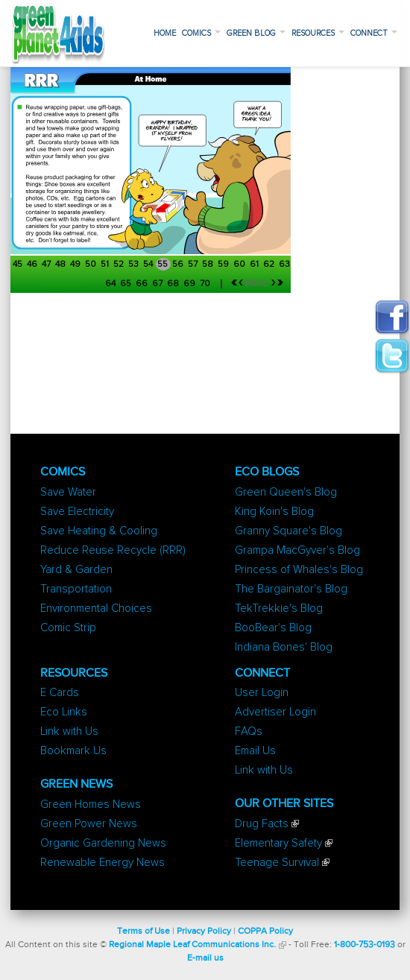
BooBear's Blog (273, 627)
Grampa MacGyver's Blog (297, 550)
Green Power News (88, 823)
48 (61, 264)
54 (149, 264)
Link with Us (69, 731)
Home (165, 33)
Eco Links (63, 712)
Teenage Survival (277, 862)
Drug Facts (261, 823)
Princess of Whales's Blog (299, 569)
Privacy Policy (204, 931)
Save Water (68, 492)
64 (111, 283)
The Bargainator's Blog (291, 589)
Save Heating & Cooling (98, 531)
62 (270, 264)
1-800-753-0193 (364, 945)
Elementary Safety (278, 843)
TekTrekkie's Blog (279, 608)
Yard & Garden (76, 569)
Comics (201, 33)
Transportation (76, 589)
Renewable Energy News (102, 862)
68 (174, 283)
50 (91, 264)
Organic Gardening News (103, 843)
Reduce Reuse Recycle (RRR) (113, 550)
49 (76, 264)
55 (163, 264)
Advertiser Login (275, 712)
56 (179, 264)
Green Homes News (90, 804)
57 (194, 264)
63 (284, 264)
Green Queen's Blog (286, 492)
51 (106, 264)
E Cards (59, 692)
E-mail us (205, 958)
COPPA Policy (265, 931)
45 (19, 264)
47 (47, 264)
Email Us (255, 750)
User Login (261, 692)
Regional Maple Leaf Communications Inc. (192, 945)
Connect (373, 33)
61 (255, 264)
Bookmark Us (73, 750)
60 (240, 264)
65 (126, 283)
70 (206, 283)
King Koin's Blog (274, 511)
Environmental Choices (96, 608)
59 (224, 264)
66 (143, 283)
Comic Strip (68, 627)
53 (134, 264)
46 (33, 264)
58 (208, 264)
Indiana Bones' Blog (283, 647)
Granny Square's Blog (288, 531)
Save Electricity (77, 511)
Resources (317, 33)
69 (190, 283)
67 (158, 283)
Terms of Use (143, 931)
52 (119, 264)
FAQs (248, 731)
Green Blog (256, 33)
